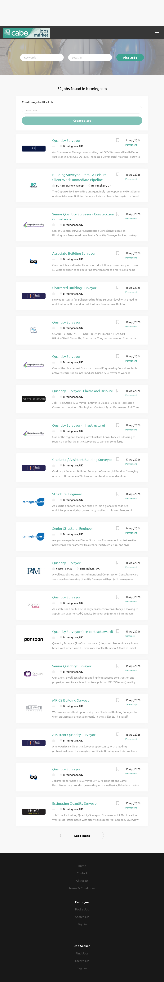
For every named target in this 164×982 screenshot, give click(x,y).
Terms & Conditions (82, 888)
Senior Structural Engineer (72, 528)
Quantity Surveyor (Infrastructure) (78, 425)
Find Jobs (130, 57)
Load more (82, 836)
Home (82, 865)
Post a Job (82, 909)
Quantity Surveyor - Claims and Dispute (82, 391)
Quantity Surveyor (66, 140)
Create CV (82, 960)
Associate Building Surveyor (74, 253)
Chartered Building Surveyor (74, 288)
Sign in (82, 924)
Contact (82, 873)
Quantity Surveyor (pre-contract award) (82, 631)
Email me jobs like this (37, 102)
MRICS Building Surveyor (71, 700)
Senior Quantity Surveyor (71, 666)
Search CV (82, 916)
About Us (82, 880)
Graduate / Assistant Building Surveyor (82, 459)
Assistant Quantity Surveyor (73, 735)
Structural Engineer (67, 494)
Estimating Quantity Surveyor (75, 803)
